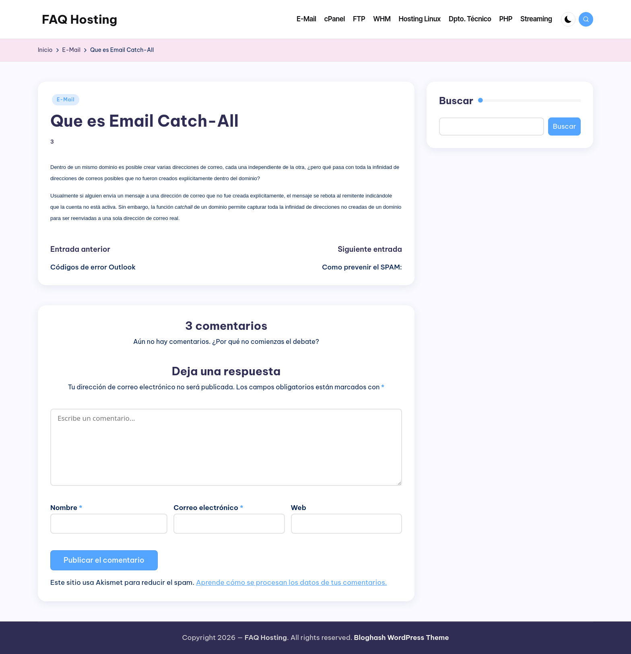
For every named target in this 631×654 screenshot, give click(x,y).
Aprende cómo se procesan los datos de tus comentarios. (291, 582)
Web (298, 507)
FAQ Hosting (79, 19)
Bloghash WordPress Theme (401, 637)
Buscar (456, 101)
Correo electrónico (208, 507)
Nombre (66, 507)
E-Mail (65, 100)
